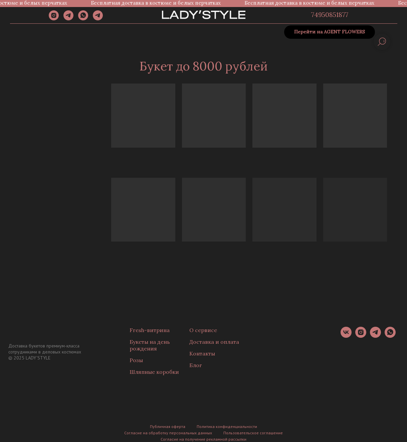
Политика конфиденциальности (227, 426)
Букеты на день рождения (150, 345)
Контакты (202, 353)
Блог (195, 365)
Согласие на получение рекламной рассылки (203, 439)
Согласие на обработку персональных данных (168, 432)
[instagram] (54, 18)
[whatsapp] (83, 18)
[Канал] (98, 18)
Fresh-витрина (150, 330)
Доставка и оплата (214, 341)
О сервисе (203, 330)
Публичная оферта (167, 426)
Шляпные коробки (154, 372)
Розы (136, 360)
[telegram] (68, 18)
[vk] (346, 336)
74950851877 (329, 14)
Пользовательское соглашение (253, 432)
